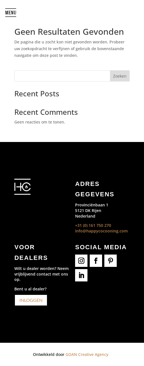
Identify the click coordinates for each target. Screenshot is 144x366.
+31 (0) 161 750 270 (93, 225)
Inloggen (30, 300)
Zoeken (120, 76)
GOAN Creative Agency (87, 354)
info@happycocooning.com (101, 231)
